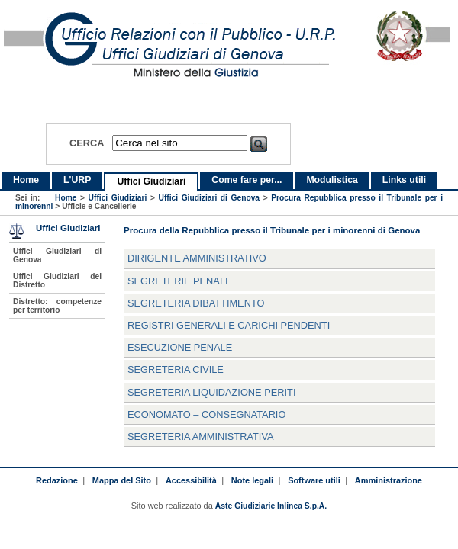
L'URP (77, 180)
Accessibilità (191, 480)
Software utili (314, 480)
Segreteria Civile (175, 369)
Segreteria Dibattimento (195, 303)
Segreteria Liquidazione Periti (211, 392)
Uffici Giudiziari (151, 181)
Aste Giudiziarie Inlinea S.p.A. (271, 506)
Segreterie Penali (177, 281)
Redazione (57, 480)
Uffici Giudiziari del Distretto (57, 280)
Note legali (252, 480)
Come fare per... (246, 180)
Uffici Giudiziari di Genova (209, 198)
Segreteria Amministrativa (200, 436)
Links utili (404, 180)
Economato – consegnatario (206, 414)
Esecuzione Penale (179, 347)
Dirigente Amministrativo (196, 258)
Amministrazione (388, 480)
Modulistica (331, 180)
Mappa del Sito (121, 480)
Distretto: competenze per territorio (57, 305)
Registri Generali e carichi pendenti (228, 325)
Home (26, 180)
